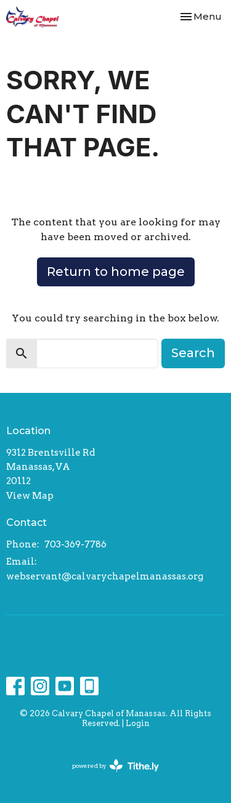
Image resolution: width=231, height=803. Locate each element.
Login (138, 723)
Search (193, 352)
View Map (30, 495)
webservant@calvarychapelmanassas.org (104, 576)
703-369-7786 (75, 544)
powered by (115, 766)
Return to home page (116, 271)
